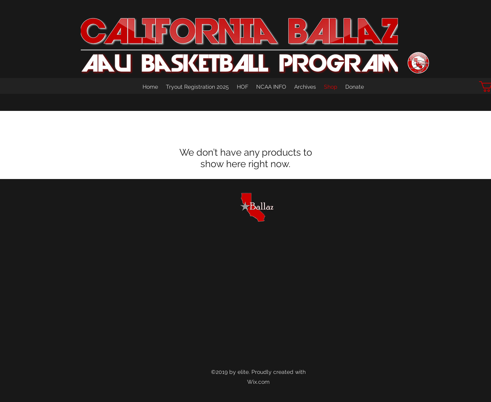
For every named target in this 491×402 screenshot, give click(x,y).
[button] (305, 87)
